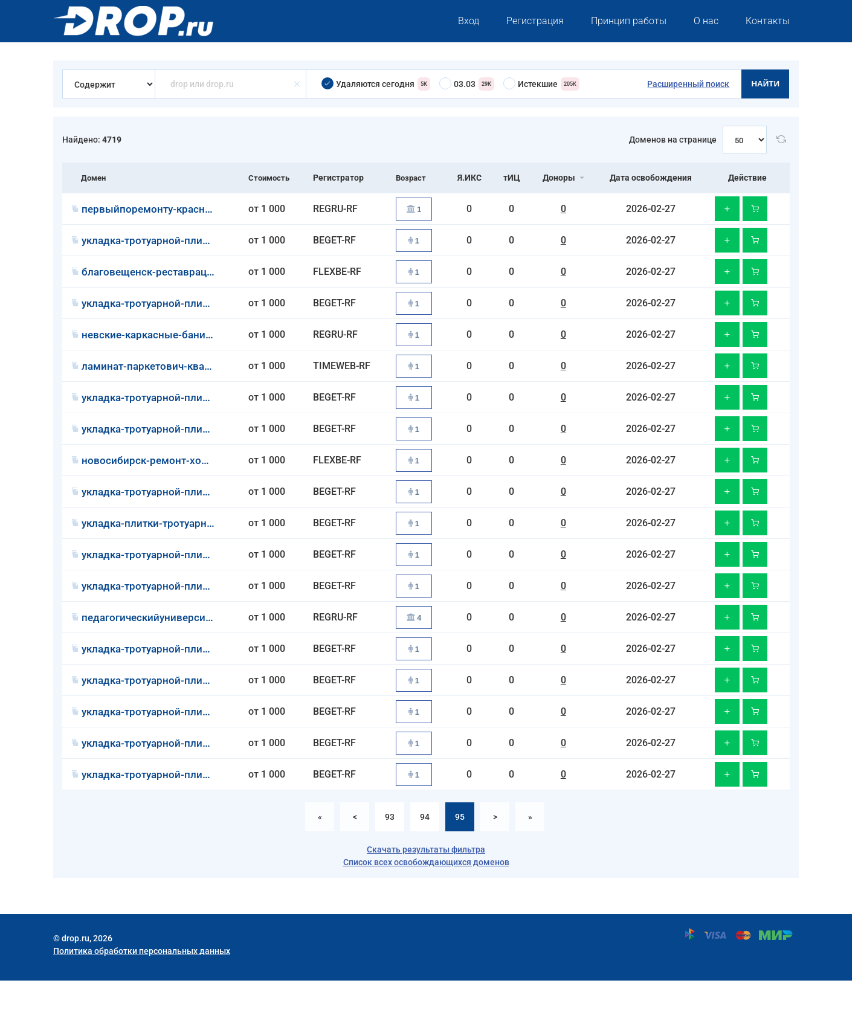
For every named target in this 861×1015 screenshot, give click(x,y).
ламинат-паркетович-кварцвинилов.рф (182, 376)
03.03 (466, 84)
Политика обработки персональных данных (141, 985)
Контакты (768, 21)
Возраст (412, 177)
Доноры (561, 177)
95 (460, 851)
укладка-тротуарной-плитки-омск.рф (177, 309)
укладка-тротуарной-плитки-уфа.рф (174, 243)
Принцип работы (628, 21)
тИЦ (514, 177)
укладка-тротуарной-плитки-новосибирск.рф (197, 708)
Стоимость (269, 177)
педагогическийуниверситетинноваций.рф (191, 642)
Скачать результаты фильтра (426, 884)
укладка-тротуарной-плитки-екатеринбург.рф (199, 741)
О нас (706, 21)
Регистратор (339, 177)
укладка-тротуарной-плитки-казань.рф (182, 409)
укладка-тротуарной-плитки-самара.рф (183, 442)
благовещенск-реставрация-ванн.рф (176, 276)
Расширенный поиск (688, 84)
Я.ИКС (472, 177)
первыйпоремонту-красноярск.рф (169, 210)
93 (390, 851)
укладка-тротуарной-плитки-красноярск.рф (194, 675)
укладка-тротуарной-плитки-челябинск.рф (191, 608)
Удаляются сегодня (375, 84)
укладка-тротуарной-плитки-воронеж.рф (187, 509)
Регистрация (535, 21)
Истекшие (541, 84)
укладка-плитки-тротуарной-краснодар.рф (191, 542)
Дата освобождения (652, 177)
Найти (765, 83)
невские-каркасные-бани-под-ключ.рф (181, 343)
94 (425, 851)
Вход (468, 21)
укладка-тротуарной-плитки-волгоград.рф (190, 575)
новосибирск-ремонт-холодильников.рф (185, 475)
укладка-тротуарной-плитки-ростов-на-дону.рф (203, 774)
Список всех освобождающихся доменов (426, 896)
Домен (94, 177)
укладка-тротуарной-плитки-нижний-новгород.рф (209, 808)
